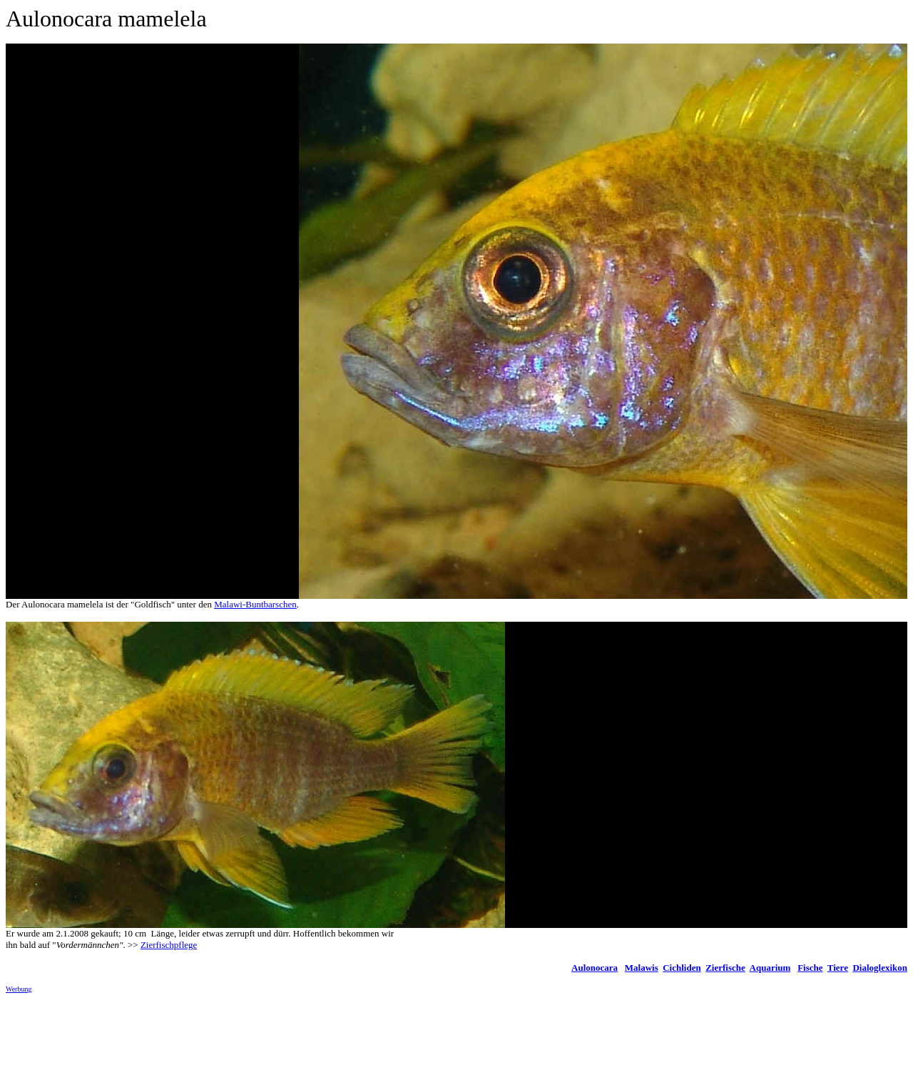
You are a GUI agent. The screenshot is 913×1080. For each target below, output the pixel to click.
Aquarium (770, 967)
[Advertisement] (265, 1036)
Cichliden (681, 967)
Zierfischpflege (169, 944)
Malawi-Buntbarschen (255, 604)
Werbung (18, 989)
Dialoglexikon (879, 967)
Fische (809, 967)
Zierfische (725, 967)
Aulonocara (594, 967)
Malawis (641, 967)
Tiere (837, 967)
